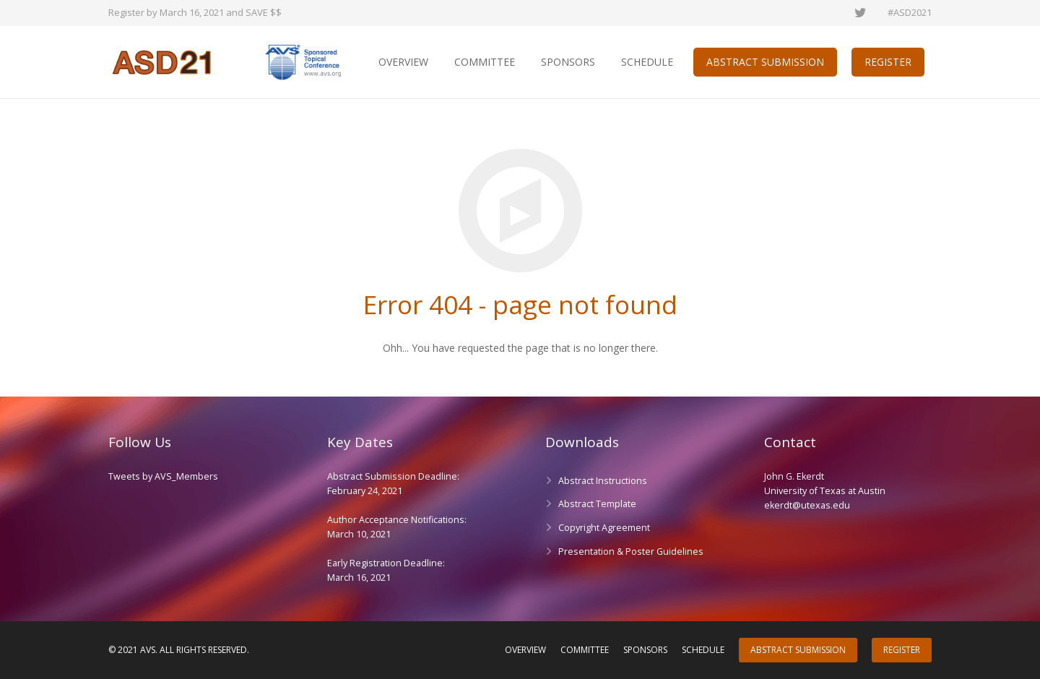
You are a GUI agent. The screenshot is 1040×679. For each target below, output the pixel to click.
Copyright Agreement (604, 528)
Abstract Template (597, 504)
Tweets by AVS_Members (163, 476)
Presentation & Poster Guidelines (630, 551)
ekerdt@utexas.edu (807, 505)
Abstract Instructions (602, 481)
